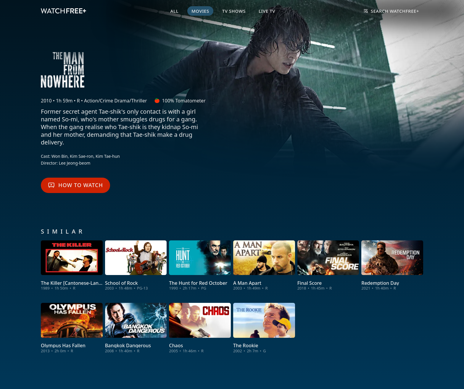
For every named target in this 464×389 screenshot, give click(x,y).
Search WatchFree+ (391, 11)
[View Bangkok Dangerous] (136, 328)
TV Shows (234, 11)
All (174, 11)
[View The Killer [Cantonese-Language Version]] (72, 265)
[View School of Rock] (136, 265)
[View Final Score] (328, 265)
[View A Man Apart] (264, 265)
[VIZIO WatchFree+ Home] (63, 11)
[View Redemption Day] (392, 265)
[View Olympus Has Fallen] (72, 328)
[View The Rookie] (264, 328)
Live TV (267, 11)
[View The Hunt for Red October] (200, 265)
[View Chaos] (200, 328)
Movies (200, 11)
